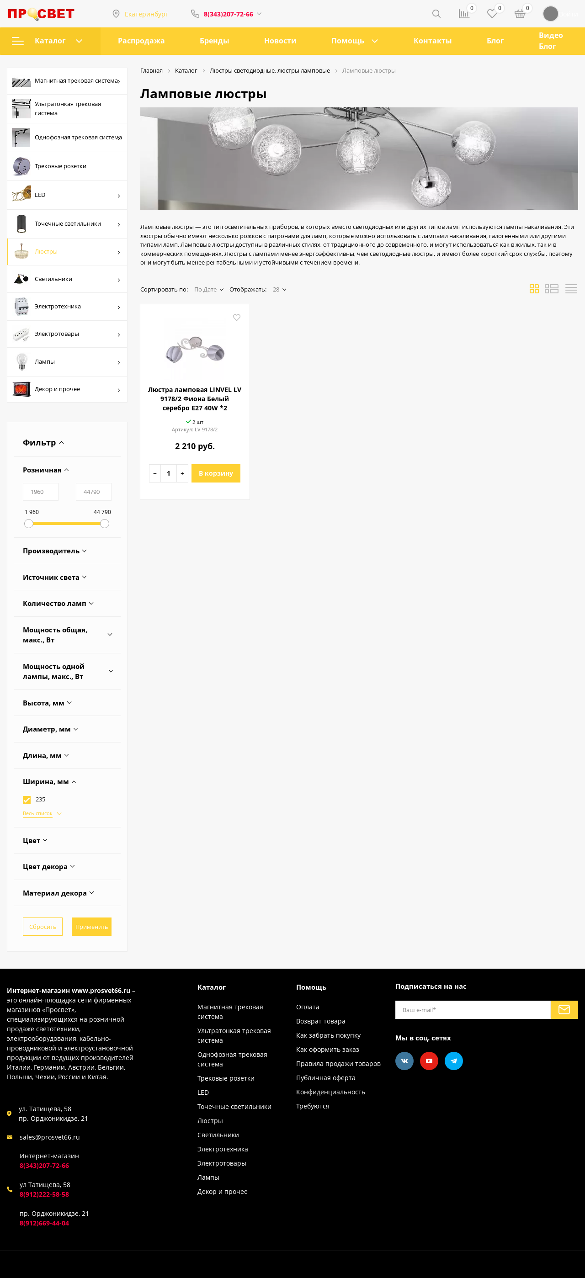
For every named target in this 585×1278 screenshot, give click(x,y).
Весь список (38, 813)
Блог (495, 41)
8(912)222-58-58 (44, 1194)
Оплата (307, 1006)
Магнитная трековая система (66, 81)
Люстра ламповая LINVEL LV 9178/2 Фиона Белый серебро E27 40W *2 (194, 398)
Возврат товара (321, 1021)
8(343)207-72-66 (228, 14)
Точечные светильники (66, 223)
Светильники (66, 279)
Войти (560, 13)
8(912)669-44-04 (44, 1223)
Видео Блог (551, 40)
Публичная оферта (326, 1077)
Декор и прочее (66, 389)
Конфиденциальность (330, 1091)
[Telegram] (454, 1061)
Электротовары (66, 334)
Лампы (66, 361)
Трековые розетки (49, 166)
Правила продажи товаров (338, 1063)
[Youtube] (429, 1061)
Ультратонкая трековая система (56, 108)
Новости (280, 41)
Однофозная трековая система (67, 137)
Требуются (313, 1106)
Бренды (214, 41)
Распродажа (141, 41)
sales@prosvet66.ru (50, 1137)
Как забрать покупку (328, 1035)
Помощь (347, 41)
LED (66, 195)
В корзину (216, 473)
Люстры (66, 251)
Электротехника (66, 306)
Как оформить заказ (327, 1049)
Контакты (433, 41)
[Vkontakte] (404, 1061)
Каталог (47, 41)
